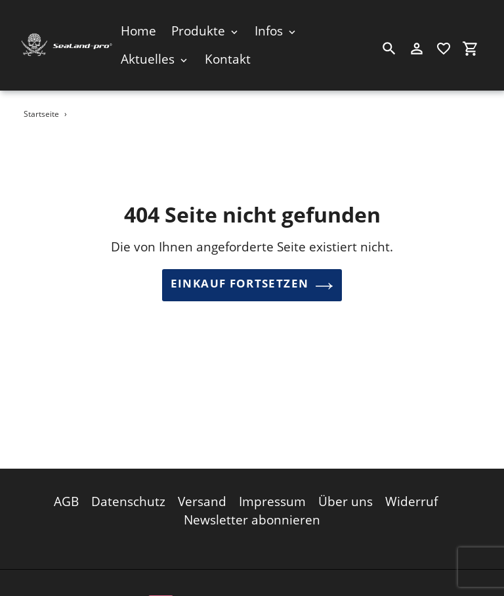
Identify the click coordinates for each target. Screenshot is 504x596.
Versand (202, 498)
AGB (66, 498)
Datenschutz (128, 498)
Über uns (345, 498)
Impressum (272, 498)
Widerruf (411, 498)
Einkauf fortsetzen (252, 285)
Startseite (41, 113)
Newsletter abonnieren (252, 517)
